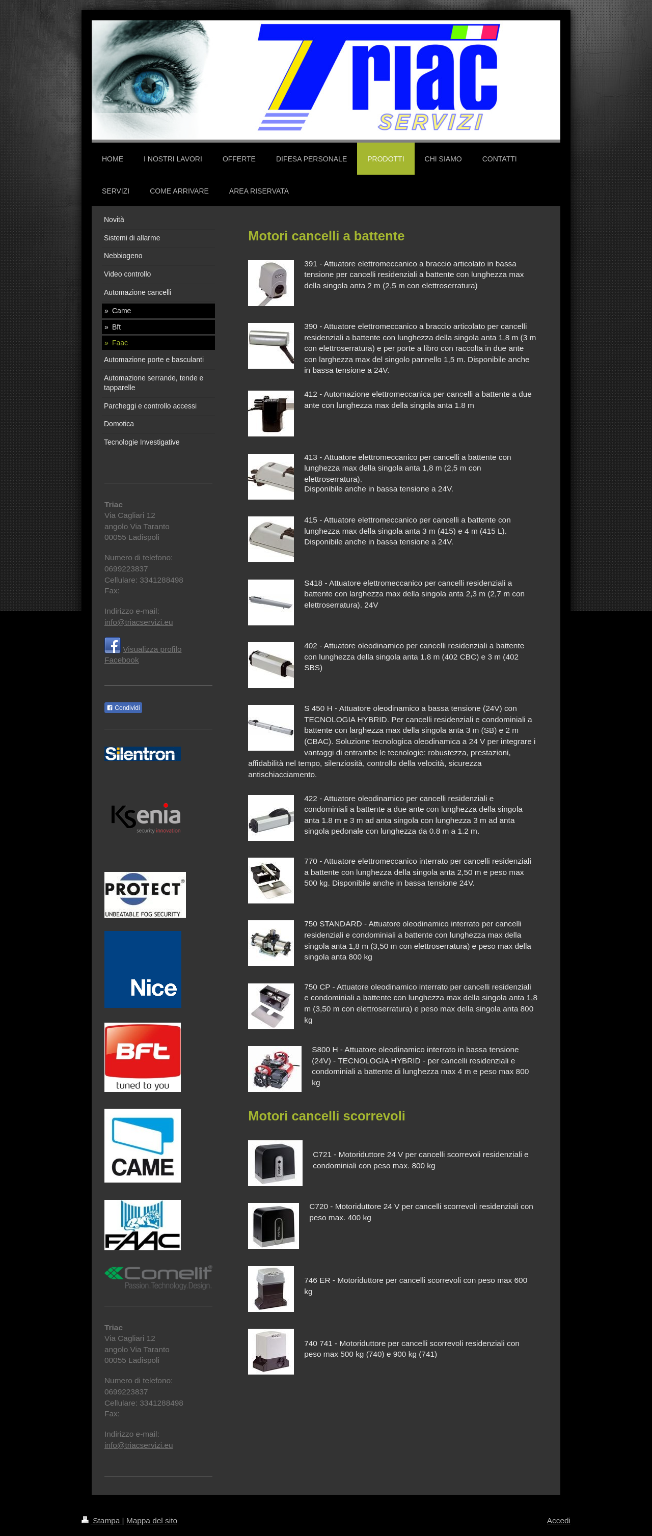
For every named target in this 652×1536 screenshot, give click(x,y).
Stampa (102, 1520)
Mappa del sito (151, 1520)
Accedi (558, 1520)
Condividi (123, 707)
